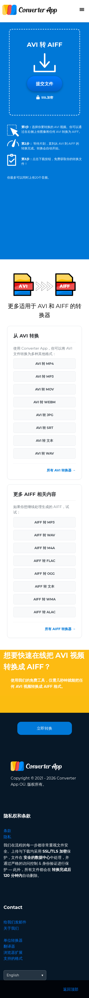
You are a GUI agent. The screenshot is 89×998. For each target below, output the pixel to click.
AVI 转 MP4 (44, 364)
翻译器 (9, 946)
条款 (7, 830)
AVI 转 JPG (44, 415)
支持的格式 (13, 958)
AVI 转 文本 (44, 440)
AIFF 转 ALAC (45, 612)
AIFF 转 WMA (44, 599)
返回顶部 (70, 989)
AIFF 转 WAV (44, 535)
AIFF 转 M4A (44, 548)
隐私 (7, 837)
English (13, 975)
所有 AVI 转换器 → (61, 470)
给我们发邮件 (15, 922)
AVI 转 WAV (44, 453)
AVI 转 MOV (44, 389)
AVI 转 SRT (44, 428)
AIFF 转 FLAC (44, 561)
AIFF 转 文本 (44, 586)
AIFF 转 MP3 (44, 522)
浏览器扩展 (13, 952)
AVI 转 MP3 (45, 376)
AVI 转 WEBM (44, 402)
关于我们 (11, 928)
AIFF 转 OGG (44, 573)
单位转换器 (13, 940)
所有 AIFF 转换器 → (60, 629)
